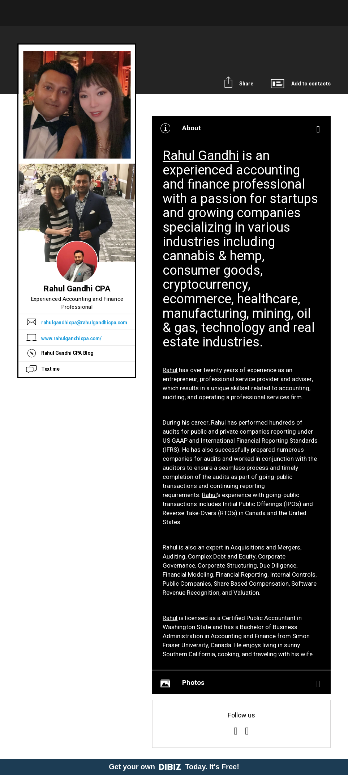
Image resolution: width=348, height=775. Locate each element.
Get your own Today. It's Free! (174, 767)
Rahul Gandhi (201, 155)
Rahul (170, 370)
